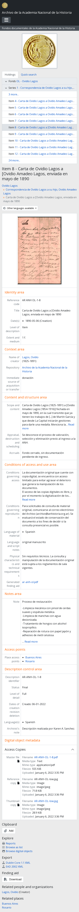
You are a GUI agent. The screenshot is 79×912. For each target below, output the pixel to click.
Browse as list (12, 847)
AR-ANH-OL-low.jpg (46, 801)
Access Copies (15, 749)
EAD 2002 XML (12, 866)
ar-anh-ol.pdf (30, 582)
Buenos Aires (33, 657)
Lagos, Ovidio (30, 357)
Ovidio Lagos (10, 185)
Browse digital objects (17, 851)
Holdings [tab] (10, 74)
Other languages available (19, 208)
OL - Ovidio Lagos (27, 81)
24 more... (14, 160)
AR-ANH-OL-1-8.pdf (46, 757)
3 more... (14, 94)
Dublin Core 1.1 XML (16, 862)
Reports (9, 843)
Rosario (30, 661)
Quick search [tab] (29, 74)
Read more (28, 499)
